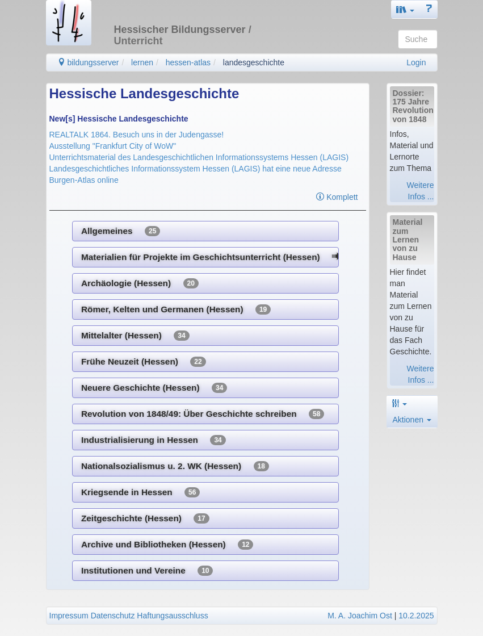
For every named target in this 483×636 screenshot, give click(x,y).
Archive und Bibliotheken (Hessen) (167, 544)
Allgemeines (120, 231)
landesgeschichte (253, 62)
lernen (142, 62)
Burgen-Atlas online (84, 180)
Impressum (69, 615)
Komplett (337, 197)
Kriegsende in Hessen (140, 492)
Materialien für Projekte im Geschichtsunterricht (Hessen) (210, 257)
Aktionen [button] (412, 419)
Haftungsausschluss (172, 615)
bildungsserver (88, 62)
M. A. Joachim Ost (359, 615)
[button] (405, 9)
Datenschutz (113, 615)
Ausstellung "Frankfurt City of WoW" (113, 145)
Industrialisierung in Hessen (153, 440)
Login (416, 62)
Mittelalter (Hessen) (135, 335)
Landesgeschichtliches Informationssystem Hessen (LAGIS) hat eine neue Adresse (195, 168)
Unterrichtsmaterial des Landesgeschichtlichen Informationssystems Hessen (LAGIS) (199, 157)
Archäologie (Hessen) (140, 283)
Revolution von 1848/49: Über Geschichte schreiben (203, 414)
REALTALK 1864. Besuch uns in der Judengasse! (136, 134)
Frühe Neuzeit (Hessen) (143, 362)
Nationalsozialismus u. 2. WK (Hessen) (175, 466)
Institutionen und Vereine (147, 571)
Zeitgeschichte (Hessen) (145, 518)
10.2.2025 (416, 615)
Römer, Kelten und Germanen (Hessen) (176, 309)
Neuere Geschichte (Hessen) (154, 388)
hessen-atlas (188, 62)
